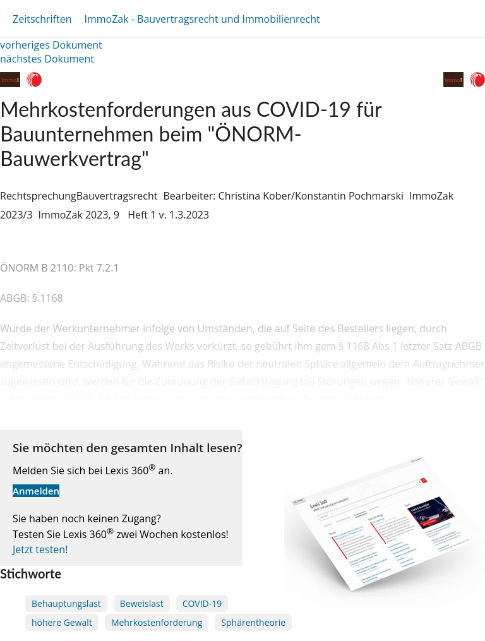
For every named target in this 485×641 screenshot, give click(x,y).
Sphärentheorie (253, 622)
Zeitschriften (42, 19)
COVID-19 (202, 603)
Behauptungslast (66, 603)
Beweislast (142, 603)
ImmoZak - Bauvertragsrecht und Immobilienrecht (202, 19)
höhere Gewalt (62, 622)
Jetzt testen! (40, 549)
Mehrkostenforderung (156, 622)
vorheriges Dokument (51, 45)
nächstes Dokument (47, 59)
